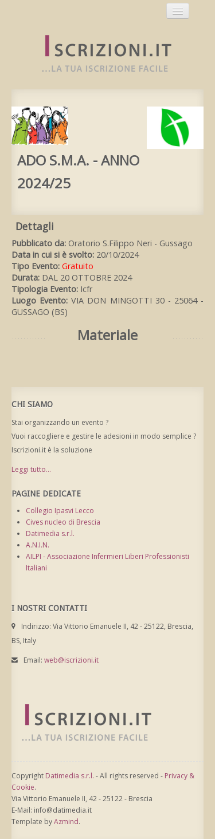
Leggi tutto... (31, 469)
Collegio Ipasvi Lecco (60, 510)
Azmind (66, 821)
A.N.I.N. (37, 545)
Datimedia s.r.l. (50, 533)
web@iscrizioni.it (71, 660)
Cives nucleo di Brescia (63, 522)
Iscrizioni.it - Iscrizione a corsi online (100, 54)
